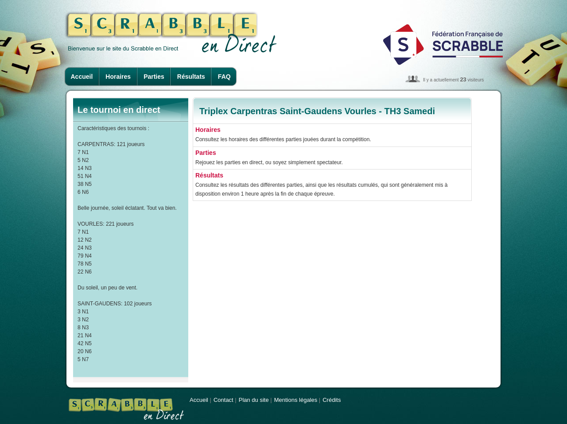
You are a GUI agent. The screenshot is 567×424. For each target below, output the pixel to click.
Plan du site (254, 400)
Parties (154, 76)
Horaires (118, 76)
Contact (223, 400)
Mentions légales (296, 400)
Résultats (191, 76)
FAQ (224, 76)
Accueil (82, 76)
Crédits (331, 400)
